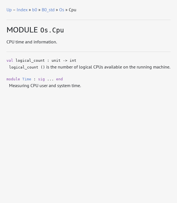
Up (9, 9)
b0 (34, 9)
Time (26, 79)
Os (61, 9)
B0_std (48, 9)
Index (22, 9)
